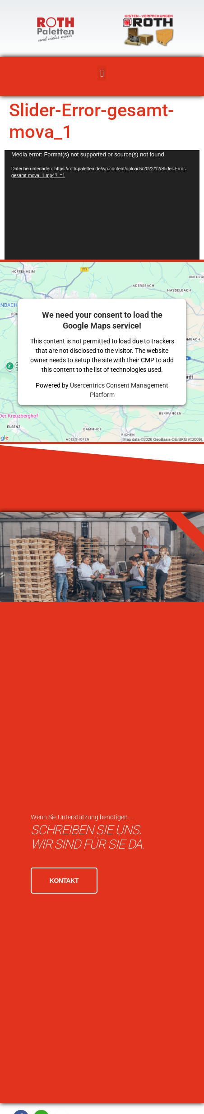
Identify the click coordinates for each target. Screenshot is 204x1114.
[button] (101, 73)
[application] (102, 205)
